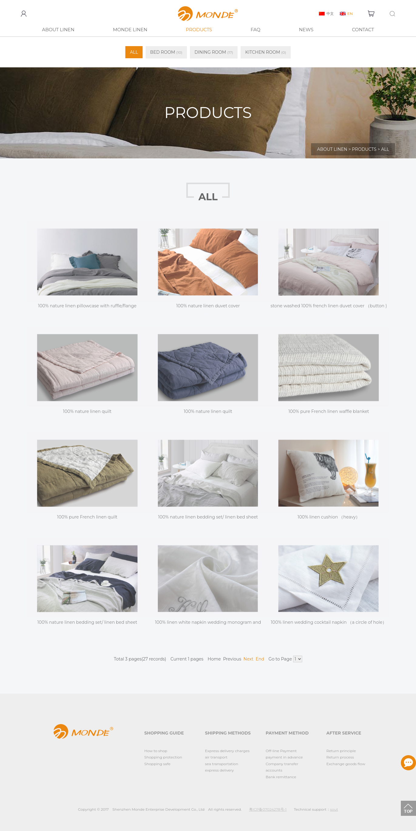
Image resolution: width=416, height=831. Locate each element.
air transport (216, 757)
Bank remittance (281, 777)
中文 (330, 13)
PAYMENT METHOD (287, 733)
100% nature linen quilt (87, 414)
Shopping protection (163, 757)
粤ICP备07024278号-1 (268, 809)
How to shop (155, 750)
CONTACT (363, 29)
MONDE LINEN (130, 29)
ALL (134, 52)
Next (248, 659)
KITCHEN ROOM (265, 52)
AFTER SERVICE (343, 733)
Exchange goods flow (345, 764)
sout (334, 809)
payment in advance (284, 757)
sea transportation (221, 764)
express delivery (219, 770)
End (259, 659)
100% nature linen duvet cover (208, 309)
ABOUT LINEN (58, 29)
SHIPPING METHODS (228, 733)
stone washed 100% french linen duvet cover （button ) (329, 309)
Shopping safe (157, 764)
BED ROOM (166, 52)
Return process (340, 757)
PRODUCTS (199, 29)
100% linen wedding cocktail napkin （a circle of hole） (329, 626)
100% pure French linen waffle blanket (329, 414)
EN (350, 13)
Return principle (341, 750)
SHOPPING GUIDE (164, 733)
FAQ (255, 29)
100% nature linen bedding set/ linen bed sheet (208, 520)
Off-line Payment (281, 750)
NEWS (306, 29)
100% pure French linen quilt (87, 520)
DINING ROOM (213, 52)
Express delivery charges (227, 750)
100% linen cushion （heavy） (329, 520)
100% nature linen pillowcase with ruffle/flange (87, 309)
